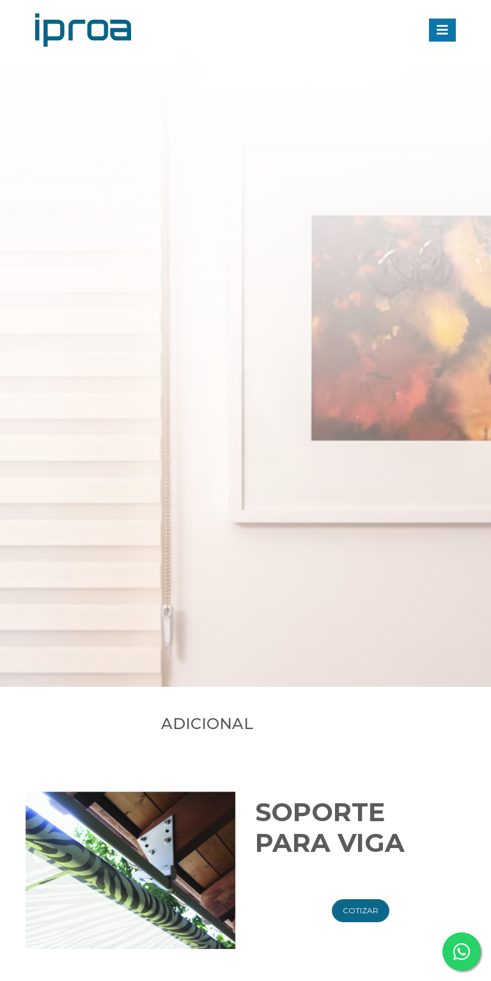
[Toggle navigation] (442, 30)
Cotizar (360, 929)
